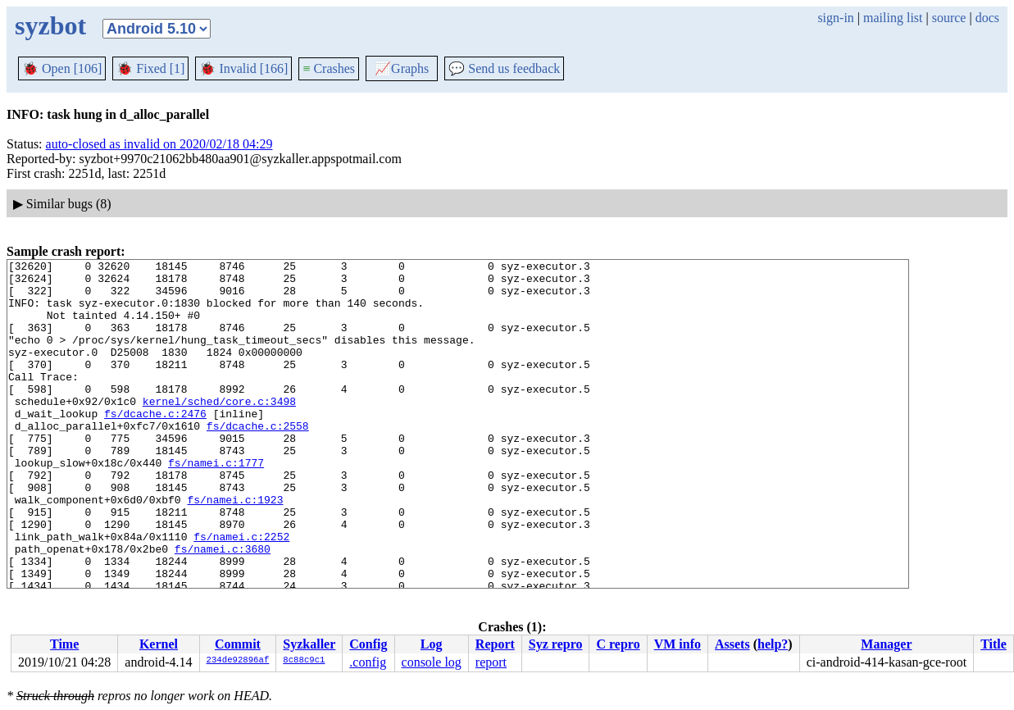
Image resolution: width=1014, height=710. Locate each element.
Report (495, 644)
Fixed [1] (150, 68)
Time (64, 644)
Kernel (158, 644)
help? (772, 644)
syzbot (50, 25)
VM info (677, 644)
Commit (238, 644)
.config (367, 662)
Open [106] (62, 68)
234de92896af (238, 661)
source (949, 18)
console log (432, 662)
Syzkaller (309, 644)
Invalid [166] (243, 68)
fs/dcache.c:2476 (155, 445)
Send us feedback (504, 68)
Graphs (402, 68)
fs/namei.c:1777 (216, 504)
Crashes (328, 68)
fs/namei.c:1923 (235, 548)
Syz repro (556, 644)
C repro (617, 644)
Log (432, 644)
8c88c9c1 (304, 661)
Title (993, 644)
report (491, 662)
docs (987, 18)
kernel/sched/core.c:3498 (219, 430)
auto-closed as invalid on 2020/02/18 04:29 (159, 144)
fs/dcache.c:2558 (258, 460)
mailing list (892, 18)
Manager (886, 644)
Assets (732, 644)
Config (368, 644)
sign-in (835, 18)
